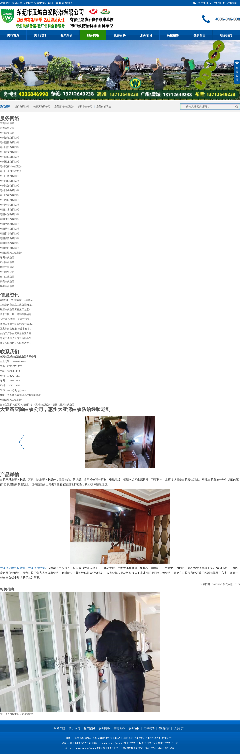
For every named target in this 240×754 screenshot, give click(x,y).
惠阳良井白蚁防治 (9, 219)
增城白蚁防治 (7, 267)
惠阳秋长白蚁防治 (9, 228)
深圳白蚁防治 (7, 257)
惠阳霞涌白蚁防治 (9, 243)
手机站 (215, 3)
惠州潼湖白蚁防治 (9, 185)
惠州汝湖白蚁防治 (9, 180)
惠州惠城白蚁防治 (9, 137)
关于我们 (40, 35)
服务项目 (146, 35)
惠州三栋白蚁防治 (9, 176)
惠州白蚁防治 (7, 132)
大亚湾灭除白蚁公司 (12, 568)
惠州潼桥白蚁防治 (9, 190)
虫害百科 (120, 35)
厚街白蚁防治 (7, 286)
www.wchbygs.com (85, 747)
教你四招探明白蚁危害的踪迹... (16, 323)
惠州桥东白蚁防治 (9, 161)
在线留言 (199, 35)
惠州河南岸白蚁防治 (11, 166)
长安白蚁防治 (7, 281)
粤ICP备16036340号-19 (109, 747)
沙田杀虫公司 (85, 106)
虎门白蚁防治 (21, 106)
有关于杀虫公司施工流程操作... (16, 338)
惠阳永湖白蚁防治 (9, 214)
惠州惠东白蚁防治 (9, 152)
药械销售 (173, 35)
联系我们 (230, 3)
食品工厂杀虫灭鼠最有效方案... (16, 333)
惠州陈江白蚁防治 (9, 156)
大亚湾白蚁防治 (38, 568)
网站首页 (13, 35)
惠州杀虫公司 (7, 272)
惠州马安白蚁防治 (9, 204)
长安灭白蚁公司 (41, 106)
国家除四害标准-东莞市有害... (15, 328)
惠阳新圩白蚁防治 (9, 233)
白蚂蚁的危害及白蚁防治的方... (16, 304)
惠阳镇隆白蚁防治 (9, 238)
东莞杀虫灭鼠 (7, 128)
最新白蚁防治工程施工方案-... (15, 309)
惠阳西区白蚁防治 (9, 248)
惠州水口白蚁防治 (9, 200)
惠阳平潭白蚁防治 (9, 224)
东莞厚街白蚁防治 (64, 106)
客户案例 (66, 35)
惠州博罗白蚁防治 (9, 147)
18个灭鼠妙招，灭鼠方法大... (15, 343)
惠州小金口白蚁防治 (11, 171)
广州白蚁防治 (7, 262)
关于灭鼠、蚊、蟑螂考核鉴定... (16, 314)
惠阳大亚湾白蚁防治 (11, 252)
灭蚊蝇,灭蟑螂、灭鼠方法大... (15, 319)
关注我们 (200, 3)
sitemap (69, 747)
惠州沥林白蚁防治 (9, 195)
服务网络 (93, 35)
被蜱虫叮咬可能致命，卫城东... (16, 299)
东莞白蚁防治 (103, 106)
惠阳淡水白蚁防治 (9, 209)
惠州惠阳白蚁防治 (9, 142)
